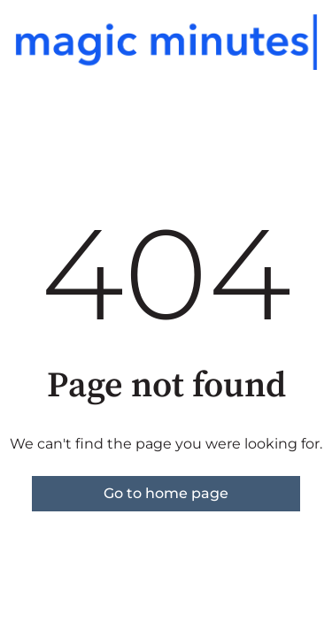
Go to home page (166, 493)
